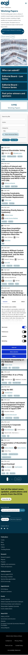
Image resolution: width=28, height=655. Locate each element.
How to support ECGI (7, 574)
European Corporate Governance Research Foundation (13, 624)
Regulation (7, 186)
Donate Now (5, 519)
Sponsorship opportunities (8, 579)
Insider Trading (14, 186)
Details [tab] (14, 301)
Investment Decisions (13, 454)
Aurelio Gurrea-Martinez (11, 218)
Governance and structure (8, 619)
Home (2, 7)
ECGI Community (5, 581)
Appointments (5, 586)
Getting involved (6, 571)
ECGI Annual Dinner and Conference (11, 604)
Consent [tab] (5, 301)
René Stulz (7, 240)
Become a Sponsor (15, 519)
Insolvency (10, 221)
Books (2, 545)
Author (4, 122)
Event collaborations (6, 609)
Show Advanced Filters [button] (11, 134)
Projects (3, 562)
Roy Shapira (8, 467)
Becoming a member (7, 577)
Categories (5, 128)
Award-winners (6, 36)
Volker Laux (8, 200)
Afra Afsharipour (9, 429)
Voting (3, 159)
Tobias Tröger (8, 365)
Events (3, 596)
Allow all (14, 347)
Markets (17, 284)
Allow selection (14, 351)
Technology (11, 203)
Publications (8, 7)
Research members (6, 591)
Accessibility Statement (14, 650)
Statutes (3, 621)
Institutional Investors (11, 156)
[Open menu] (26, 3)
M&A (3, 243)
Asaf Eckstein (18, 467)
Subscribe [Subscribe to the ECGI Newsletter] (6, 499)
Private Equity (5, 203)
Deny (14, 356)
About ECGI (4, 613)
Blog (2, 542)
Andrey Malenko (9, 448)
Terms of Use (8, 645)
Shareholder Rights (17, 382)
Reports (3, 559)
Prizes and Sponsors (6, 567)
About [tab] (23, 301)
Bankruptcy (4, 221)
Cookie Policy (19, 645)
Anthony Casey (9, 215)
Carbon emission (15, 368)
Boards (3, 473)
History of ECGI (5, 616)
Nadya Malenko (21, 448)
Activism (4, 156)
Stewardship (4, 368)
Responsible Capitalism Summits (10, 606)
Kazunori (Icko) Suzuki (11, 415)
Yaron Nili (7, 262)
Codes (2, 540)
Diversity (4, 436)
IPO (2, 186)
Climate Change (8, 418)
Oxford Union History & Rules (14, 636)
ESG (10, 368)
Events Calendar (5, 599)
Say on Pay (20, 156)
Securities (4, 395)
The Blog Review (5, 549)
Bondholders (11, 284)
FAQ (13, 36)
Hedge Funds (9, 265)
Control (3, 265)
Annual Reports (5, 628)
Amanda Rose (8, 392)
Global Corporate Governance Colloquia (12, 602)
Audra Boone (8, 281)
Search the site (5, 507)
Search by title (6, 116)
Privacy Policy (18, 641)
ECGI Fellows (4, 589)
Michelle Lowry (18, 153)
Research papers (5, 557)
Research (3, 554)
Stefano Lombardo (10, 183)
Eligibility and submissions (8, 564)
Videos (3, 547)
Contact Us (9, 641)
